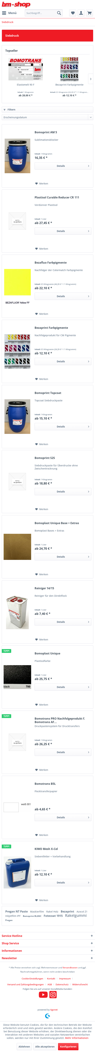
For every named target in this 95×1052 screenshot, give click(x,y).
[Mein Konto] (81, 13)
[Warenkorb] (89, 13)
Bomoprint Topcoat (48, 393)
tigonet (54, 1009)
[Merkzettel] (72, 13)
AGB (50, 984)
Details (73, 165)
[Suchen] (59, 13)
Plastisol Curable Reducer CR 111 (57, 197)
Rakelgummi (76, 915)
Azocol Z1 (82, 911)
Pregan (9, 920)
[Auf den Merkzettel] (41, 183)
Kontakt (51, 978)
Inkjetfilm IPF (13, 916)
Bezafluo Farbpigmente (51, 262)
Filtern (9, 109)
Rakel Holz (52, 911)
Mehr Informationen (76, 1038)
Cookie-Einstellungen (32, 978)
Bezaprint (68, 911)
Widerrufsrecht (80, 984)
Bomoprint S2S (45, 458)
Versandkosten (70, 967)
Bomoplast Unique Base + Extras (57, 523)
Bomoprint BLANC (32, 916)
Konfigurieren (68, 1046)
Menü (9, 12)
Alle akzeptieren (45, 1046)
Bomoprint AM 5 (46, 132)
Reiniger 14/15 (44, 588)
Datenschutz (62, 984)
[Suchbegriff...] (44, 13)
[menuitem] (9, 13)
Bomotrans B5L (45, 784)
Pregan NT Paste (16, 911)
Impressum (65, 978)
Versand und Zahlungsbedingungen (25, 984)
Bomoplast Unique (47, 653)
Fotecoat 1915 (53, 916)
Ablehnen (24, 1046)
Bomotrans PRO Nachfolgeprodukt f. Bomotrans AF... (60, 720)
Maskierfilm (37, 911)
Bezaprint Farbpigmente (69, 84)
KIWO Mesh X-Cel (46, 849)
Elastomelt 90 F (25, 84)
